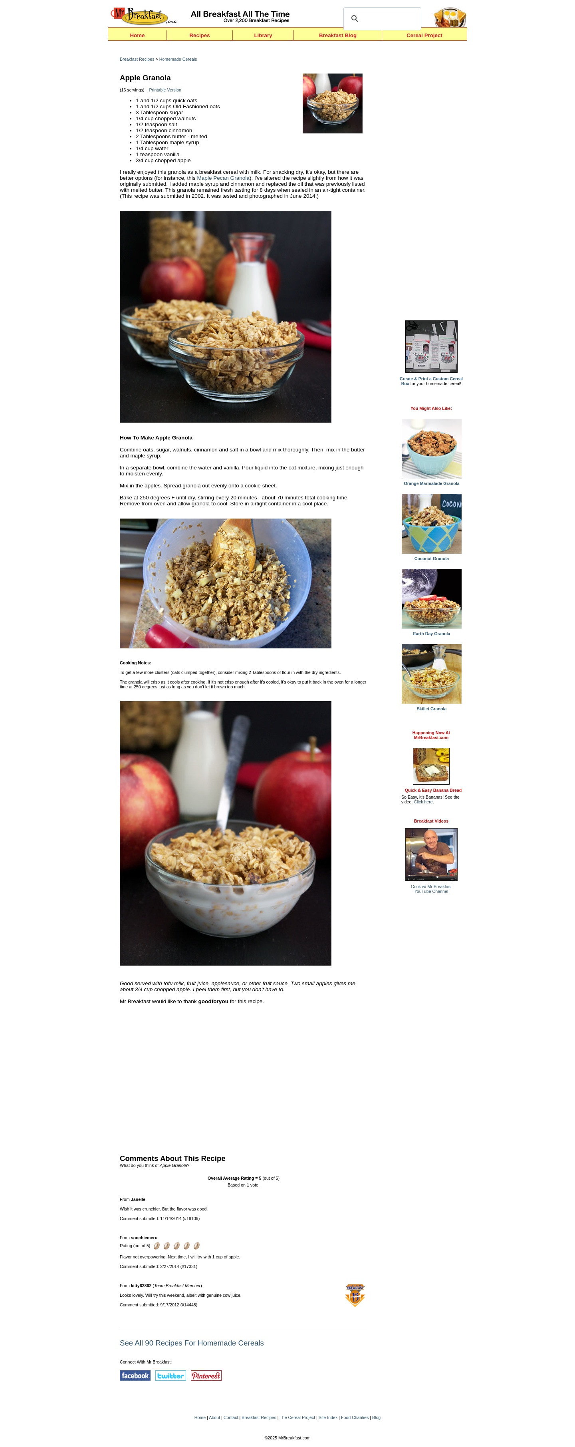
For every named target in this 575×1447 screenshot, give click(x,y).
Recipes (199, 35)
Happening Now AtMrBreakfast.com (431, 735)
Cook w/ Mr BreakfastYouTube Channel (431, 889)
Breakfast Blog (338, 35)
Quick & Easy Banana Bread (433, 790)
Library (263, 35)
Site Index (328, 1417)
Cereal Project (424, 35)
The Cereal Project (297, 1417)
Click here (423, 801)
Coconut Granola (432, 556)
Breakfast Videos (431, 821)
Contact (231, 1417)
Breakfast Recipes (137, 59)
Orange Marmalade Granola (432, 481)
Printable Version (165, 89)
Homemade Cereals (178, 59)
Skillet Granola (432, 706)
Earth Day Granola (432, 631)
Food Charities (355, 1417)
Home (137, 35)
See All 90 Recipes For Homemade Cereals (192, 1343)
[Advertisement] (243, 1077)
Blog (376, 1417)
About (214, 1417)
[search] (381, 19)
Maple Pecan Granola (223, 178)
